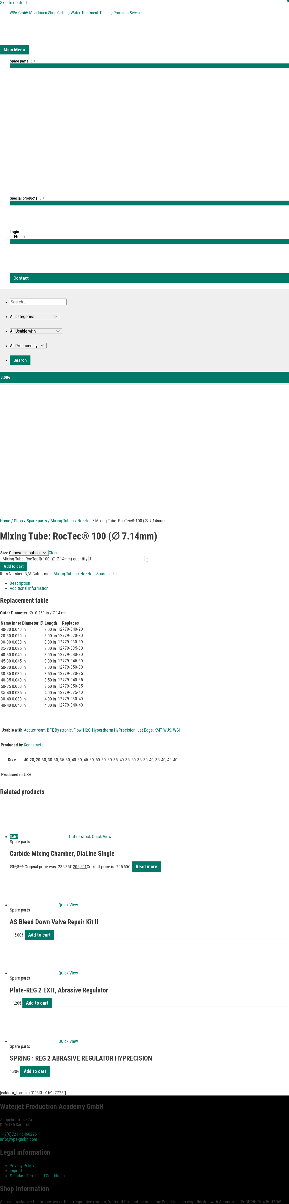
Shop (54, 12)
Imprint (16, 1060)
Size (4, 442)
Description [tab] (20, 473)
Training (112, 12)
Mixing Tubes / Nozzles (71, 410)
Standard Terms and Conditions (37, 1065)
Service (143, 12)
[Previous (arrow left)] (3, 1201)
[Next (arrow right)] (12, 1201)
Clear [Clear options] (53, 442)
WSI (176, 620)
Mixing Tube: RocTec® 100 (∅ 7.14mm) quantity (45, 449)
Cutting (66, 12)
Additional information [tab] (29, 478)
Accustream (34, 620)
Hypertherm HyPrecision (113, 620)
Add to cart (14, 456)
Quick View (101, 726)
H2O (86, 620)
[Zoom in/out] (3, 1195)
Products (128, 12)
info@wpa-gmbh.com (18, 1029)
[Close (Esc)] (28, 1195)
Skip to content (13, 2)
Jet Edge (145, 620)
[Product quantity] (116, 449)
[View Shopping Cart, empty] (144, 377)
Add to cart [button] (39, 825)
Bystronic (63, 620)
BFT (50, 620)
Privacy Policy (22, 1055)
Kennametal (34, 634)
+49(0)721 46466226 (18, 1024)
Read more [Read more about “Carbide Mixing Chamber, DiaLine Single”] (146, 757)
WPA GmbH (19, 12)
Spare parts (37, 410)
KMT (158, 620)
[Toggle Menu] (149, 64)
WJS (167, 620)
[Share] (20, 1195)
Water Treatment (89, 12)
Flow (77, 620)
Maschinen (39, 12)
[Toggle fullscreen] (12, 1195)
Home (5, 410)
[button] (149, 284)
